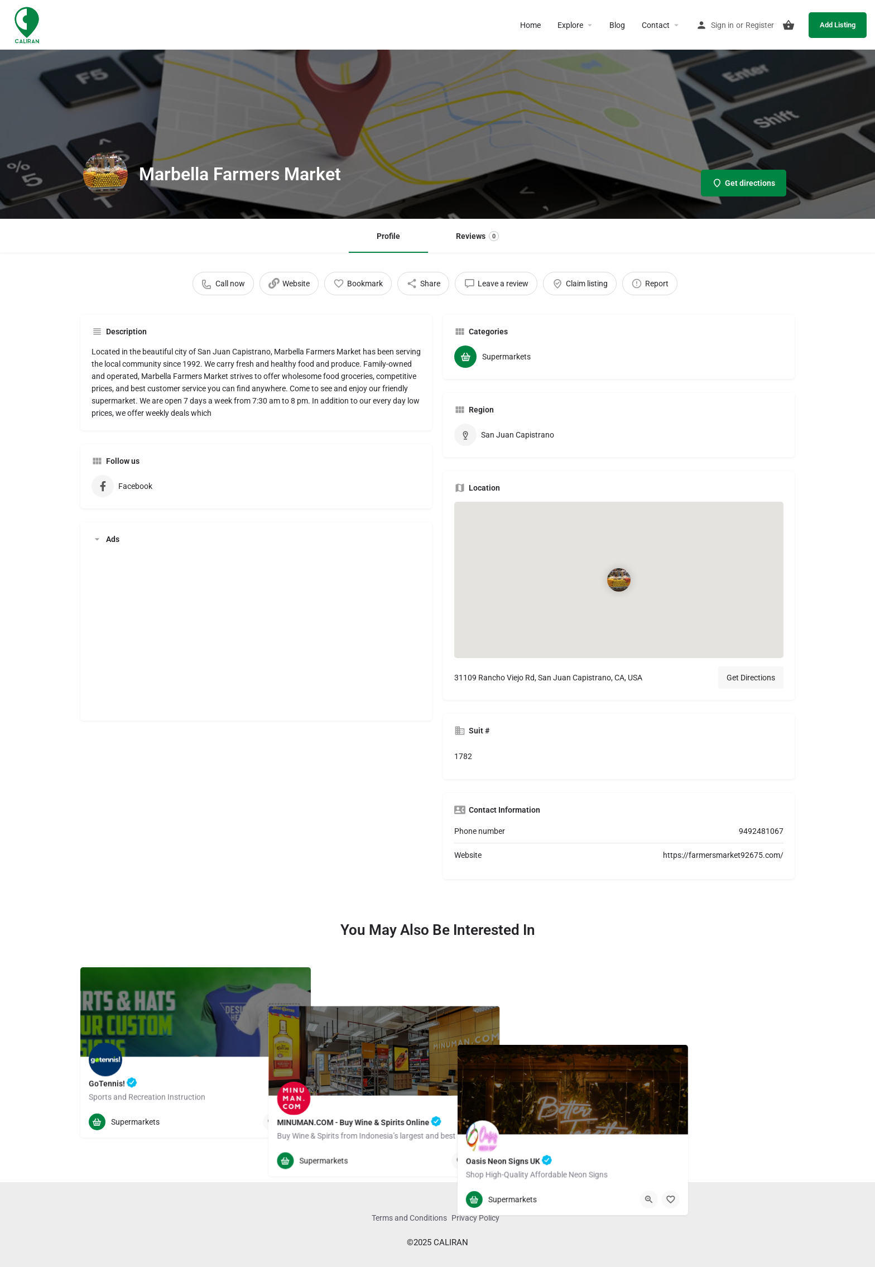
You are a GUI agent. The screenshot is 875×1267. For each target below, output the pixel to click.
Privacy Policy (475, 1217)
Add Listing (837, 25)
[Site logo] (28, 24)
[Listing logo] (105, 174)
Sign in (722, 25)
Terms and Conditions (409, 1217)
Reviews (477, 236)
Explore (570, 25)
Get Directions (751, 677)
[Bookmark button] (293, 1122)
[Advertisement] (256, 631)
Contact (656, 25)
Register (760, 25)
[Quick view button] (272, 1122)
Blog (617, 25)
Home (530, 25)
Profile (388, 236)
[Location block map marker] (619, 580)
